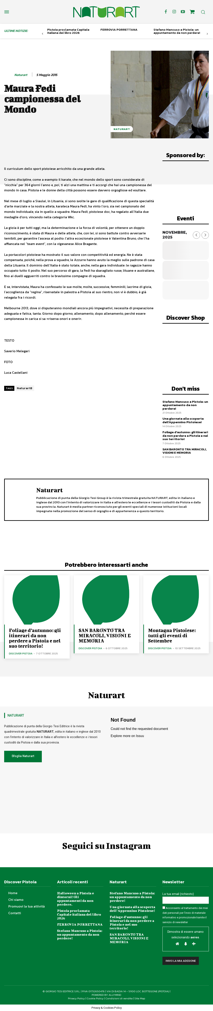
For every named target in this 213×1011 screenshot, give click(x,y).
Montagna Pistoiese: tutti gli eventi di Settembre (172, 635)
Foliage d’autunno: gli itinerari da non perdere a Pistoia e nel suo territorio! (185, 435)
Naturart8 (24, 388)
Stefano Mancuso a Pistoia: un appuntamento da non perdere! (177, 31)
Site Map (139, 998)
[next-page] (207, 34)
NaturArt (122, 129)
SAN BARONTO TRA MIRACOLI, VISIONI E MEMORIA (184, 451)
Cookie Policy (95, 998)
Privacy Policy (76, 998)
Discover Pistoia (20, 653)
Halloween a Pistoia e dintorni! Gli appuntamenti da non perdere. (75, 898)
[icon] (192, 12)
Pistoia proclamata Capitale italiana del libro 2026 (68, 31)
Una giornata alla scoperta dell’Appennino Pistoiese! (183, 420)
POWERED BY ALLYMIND (106, 995)
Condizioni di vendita (119, 998)
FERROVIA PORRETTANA (118, 29)
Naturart (20, 75)
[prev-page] (42, 34)
